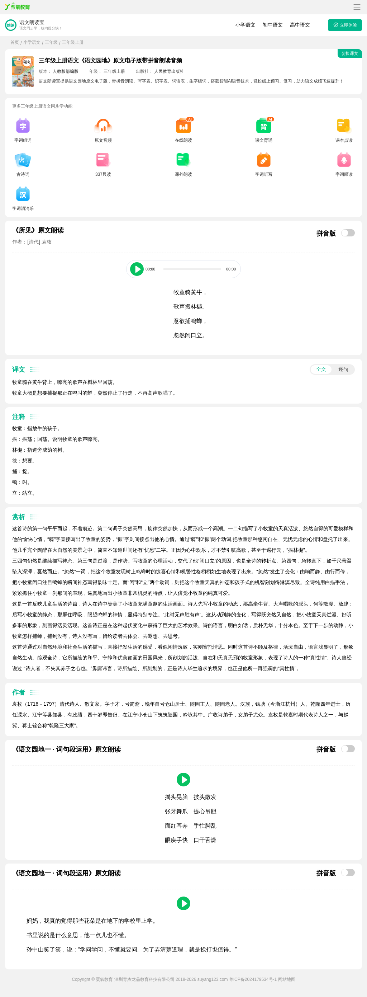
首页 (14, 42)
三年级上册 (73, 42)
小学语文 (245, 25)
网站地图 (286, 979)
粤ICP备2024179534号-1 (253, 979)
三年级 (51, 42)
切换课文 (349, 53)
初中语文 (273, 25)
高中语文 (300, 25)
